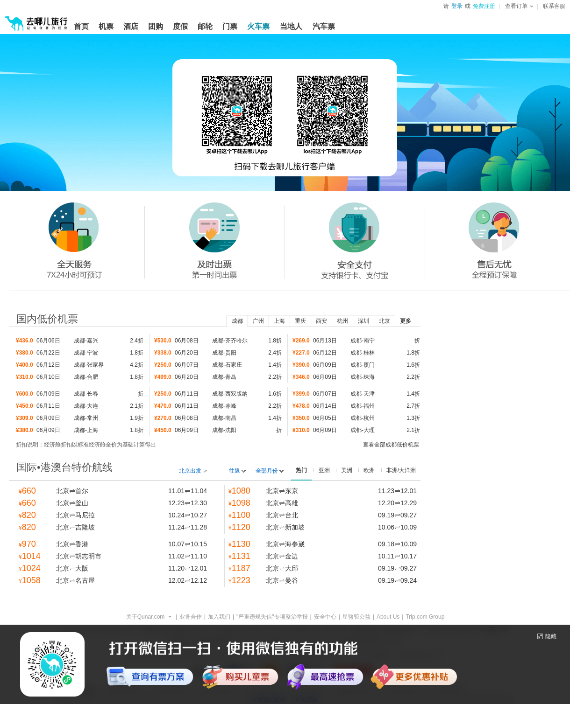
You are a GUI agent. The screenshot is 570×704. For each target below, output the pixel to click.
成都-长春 (79, 393)
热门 (301, 470)
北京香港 (120, 544)
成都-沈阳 (218, 430)
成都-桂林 (356, 352)
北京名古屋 (120, 580)
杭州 (342, 321)
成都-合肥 (79, 377)
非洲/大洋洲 (401, 470)
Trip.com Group (425, 616)
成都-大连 (79, 405)
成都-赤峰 (218, 405)
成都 (237, 321)
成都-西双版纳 (218, 393)
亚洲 (324, 470)
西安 (321, 321)
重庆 (300, 321)
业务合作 (190, 616)
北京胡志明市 (120, 556)
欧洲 (369, 470)
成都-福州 (356, 405)
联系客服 (554, 6)
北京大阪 (120, 568)
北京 (384, 321)
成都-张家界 (79, 364)
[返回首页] (36, 19)
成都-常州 (79, 418)
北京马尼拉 (120, 515)
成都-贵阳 (218, 352)
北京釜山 (120, 503)
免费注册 (484, 6)
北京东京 (330, 490)
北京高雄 (330, 503)
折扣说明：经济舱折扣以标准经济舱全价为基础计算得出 (86, 444)
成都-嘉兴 (79, 340)
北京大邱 (330, 568)
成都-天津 (356, 393)
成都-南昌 (218, 418)
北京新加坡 (330, 527)
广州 (258, 321)
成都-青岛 (218, 377)
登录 (457, 6)
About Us (388, 616)
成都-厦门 (356, 364)
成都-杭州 (356, 418)
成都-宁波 (79, 352)
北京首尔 (120, 490)
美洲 (346, 470)
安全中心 (325, 616)
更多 (405, 321)
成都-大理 (356, 430)
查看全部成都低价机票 (391, 444)
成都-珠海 (356, 377)
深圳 (363, 321)
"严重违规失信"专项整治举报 (272, 616)
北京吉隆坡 (120, 527)
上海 (279, 321)
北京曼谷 (330, 580)
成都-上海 (79, 430)
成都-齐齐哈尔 (218, 340)
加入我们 (219, 616)
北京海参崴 (330, 544)
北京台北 (330, 515)
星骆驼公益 (356, 616)
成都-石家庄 (218, 364)
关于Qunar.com (145, 616)
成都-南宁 (356, 340)
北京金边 (330, 556)
